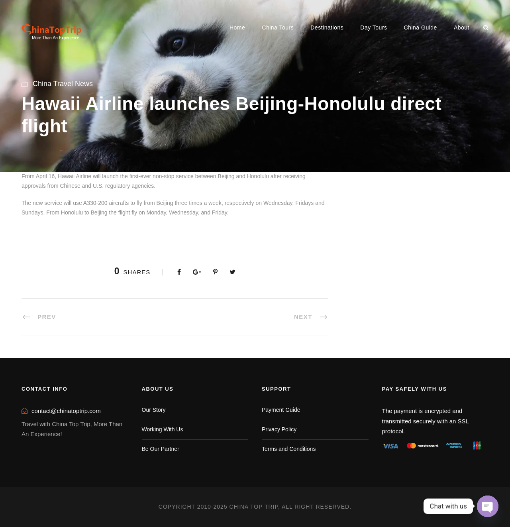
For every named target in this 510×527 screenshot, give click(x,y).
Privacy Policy (279, 429)
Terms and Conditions (289, 449)
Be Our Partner (160, 449)
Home (237, 27)
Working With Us (162, 429)
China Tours (278, 27)
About (461, 27)
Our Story (154, 410)
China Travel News (63, 84)
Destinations (326, 27)
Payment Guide (281, 410)
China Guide (420, 27)
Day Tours (373, 27)
